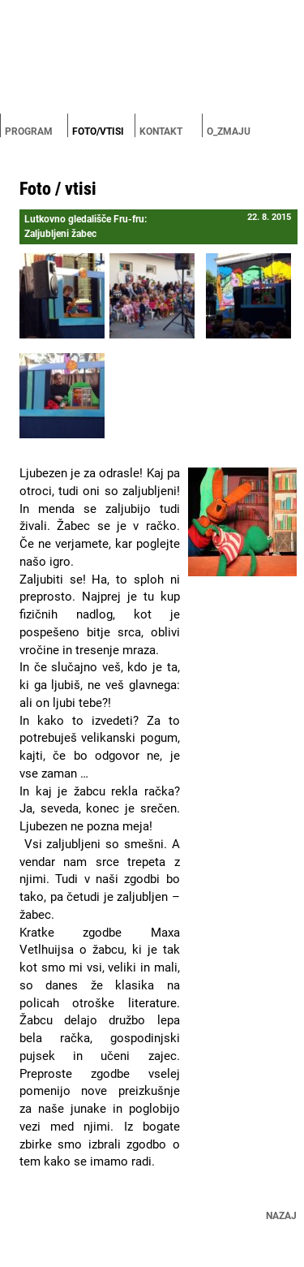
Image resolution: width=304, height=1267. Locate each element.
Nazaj (281, 1216)
